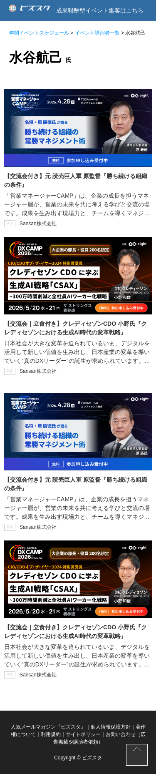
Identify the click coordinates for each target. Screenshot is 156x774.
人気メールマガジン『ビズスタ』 (48, 727)
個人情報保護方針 (111, 727)
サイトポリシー (83, 734)
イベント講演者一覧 (97, 33)
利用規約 (51, 734)
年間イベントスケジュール (39, 33)
